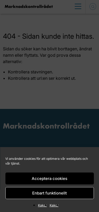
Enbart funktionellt (49, 193)
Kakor (42, 205)
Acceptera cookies (49, 178)
